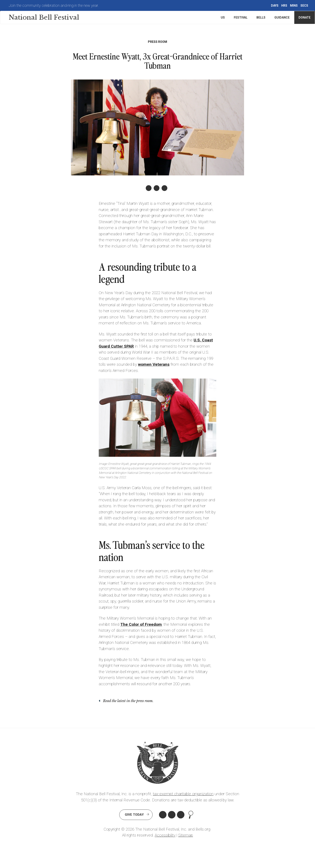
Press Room (157, 41)
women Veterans (153, 364)
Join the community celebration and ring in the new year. (54, 5)
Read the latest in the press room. (128, 701)
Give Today (134, 815)
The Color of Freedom (141, 624)
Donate (305, 17)
